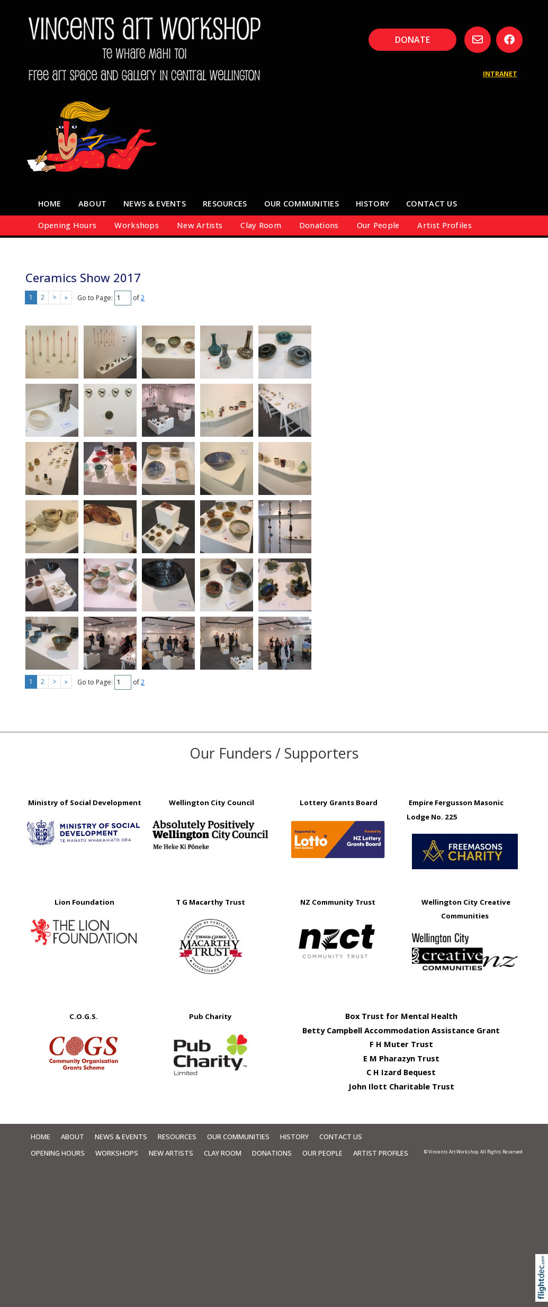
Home (49, 203)
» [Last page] (66, 297)
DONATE (412, 40)
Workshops (136, 225)
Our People (378, 225)
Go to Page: (95, 297)
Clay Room (260, 225)
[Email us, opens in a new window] (477, 39)
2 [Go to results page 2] (42, 297)
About (92, 203)
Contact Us (431, 203)
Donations (319, 225)
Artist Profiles (444, 225)
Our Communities (301, 203)
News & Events (154, 203)
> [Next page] (54, 297)
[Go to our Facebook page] (509, 39)
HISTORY (372, 203)
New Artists (199, 225)
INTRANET (500, 73)
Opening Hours (67, 225)
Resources (225, 203)
